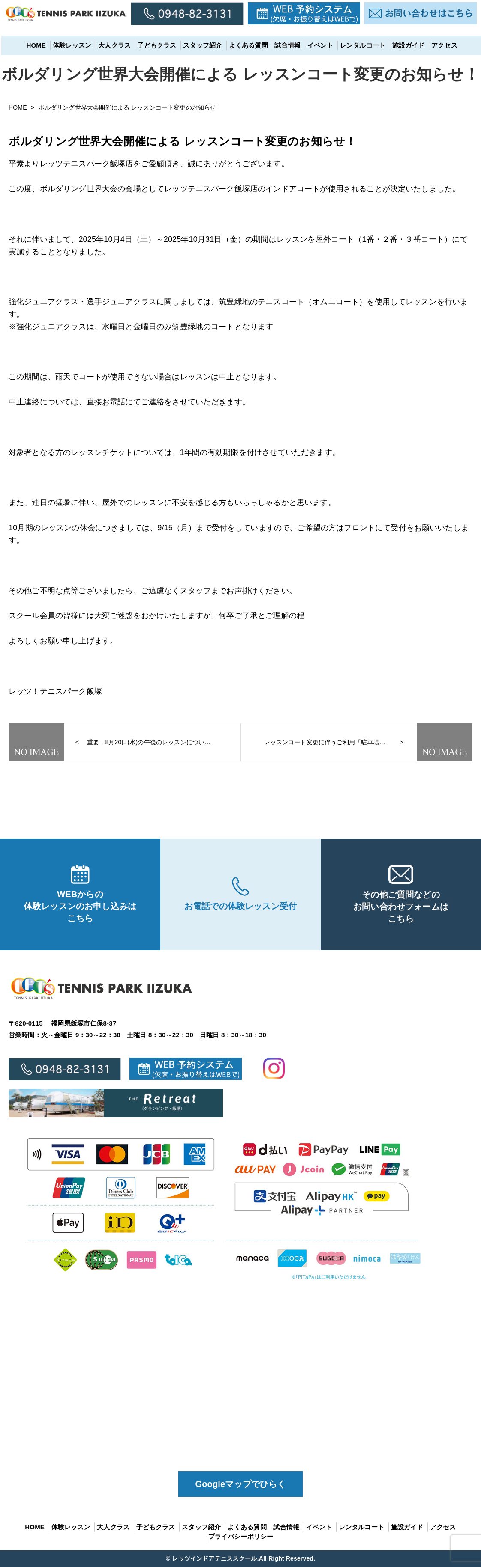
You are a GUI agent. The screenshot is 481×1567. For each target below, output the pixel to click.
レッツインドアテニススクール (214, 1558)
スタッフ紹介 (201, 45)
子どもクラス (155, 45)
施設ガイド (407, 45)
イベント (319, 45)
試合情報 (286, 45)
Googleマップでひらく (240, 1484)
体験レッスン (70, 45)
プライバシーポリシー (241, 1536)
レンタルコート (361, 45)
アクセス (443, 45)
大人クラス (113, 45)
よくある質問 (247, 45)
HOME (35, 45)
